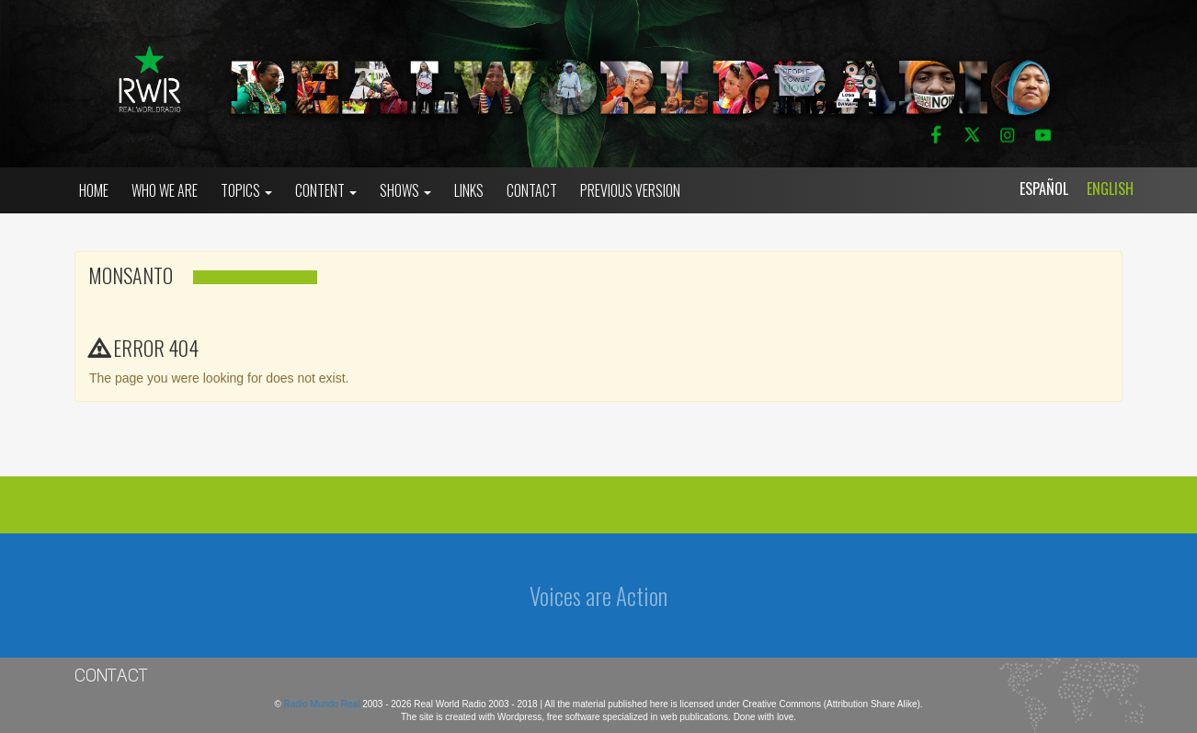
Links (469, 190)
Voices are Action (598, 595)
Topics (246, 190)
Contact (532, 190)
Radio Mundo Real (323, 704)
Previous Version (630, 190)
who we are (164, 190)
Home (93, 190)
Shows (405, 190)
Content (326, 190)
